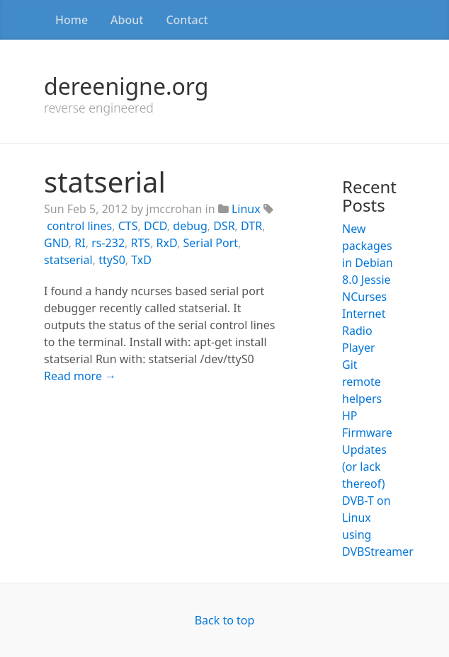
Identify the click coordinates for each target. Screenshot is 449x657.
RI (79, 243)
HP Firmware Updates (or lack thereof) (367, 449)
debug (190, 226)
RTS (141, 243)
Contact (187, 20)
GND (56, 243)
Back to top (225, 620)
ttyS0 (111, 260)
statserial (105, 181)
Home (71, 20)
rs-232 (108, 243)
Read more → (80, 376)
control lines (79, 226)
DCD (155, 226)
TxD (141, 260)
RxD (167, 243)
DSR (223, 226)
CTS (128, 226)
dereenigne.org (126, 86)
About (126, 20)
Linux (246, 209)
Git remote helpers (362, 381)
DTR (251, 226)
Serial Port (211, 243)
